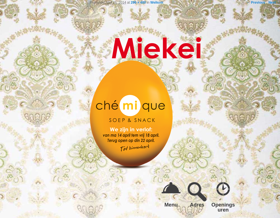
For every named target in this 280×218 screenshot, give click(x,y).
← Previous (256, 2)
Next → (274, 2)
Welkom (156, 2)
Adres (197, 204)
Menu (171, 204)
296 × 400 (138, 2)
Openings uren (223, 207)
